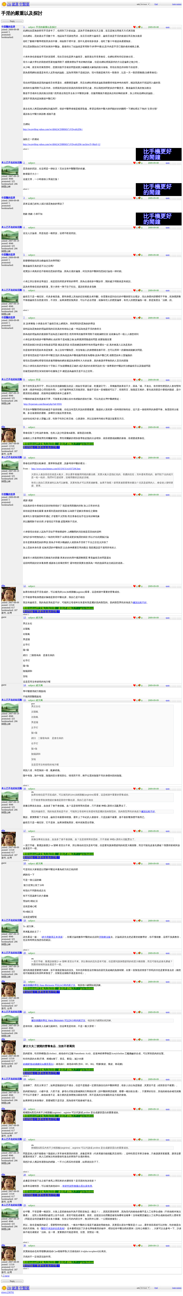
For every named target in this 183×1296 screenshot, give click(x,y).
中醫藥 (24, 4)
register (178, 4)
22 (24, 1012)
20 (24, 953)
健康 (15, 4)
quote (168, 27)
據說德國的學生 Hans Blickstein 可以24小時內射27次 (49, 985)
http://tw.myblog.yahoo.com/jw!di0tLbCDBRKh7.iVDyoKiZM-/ (53, 129)
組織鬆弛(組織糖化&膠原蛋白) (38, 1064)
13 (24, 617)
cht (9, 4)
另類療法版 (105, 937)
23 (24, 1039)
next (7, 1275)
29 (24, 1205)
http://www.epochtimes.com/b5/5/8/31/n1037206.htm (55, 468)
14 (24, 685)
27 (24, 1139)
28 (24, 1174)
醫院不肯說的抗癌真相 (52, 1228)
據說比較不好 (140, 602)
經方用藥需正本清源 (52, 937)
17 (24, 831)
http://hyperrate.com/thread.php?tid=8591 (43, 404)
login (174, 4)
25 (24, 1109)
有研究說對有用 (77, 1186)
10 (24, 457)
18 (24, 863)
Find (156, 4)
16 (24, 788)
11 (24, 494)
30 (24, 1245)
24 (24, 1079)
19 (24, 920)
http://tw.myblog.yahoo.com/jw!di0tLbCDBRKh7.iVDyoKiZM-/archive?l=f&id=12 (61, 144)
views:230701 (7, 1292)
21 (24, 981)
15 (24, 700)
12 (24, 586)
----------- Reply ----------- (12, 21)
